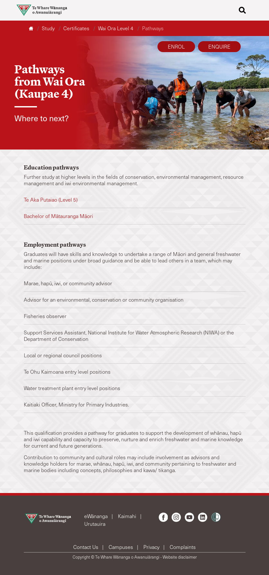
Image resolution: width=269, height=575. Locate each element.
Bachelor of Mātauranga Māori (58, 216)
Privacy (152, 546)
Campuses (121, 546)
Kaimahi (128, 516)
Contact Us (86, 546)
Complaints (183, 546)
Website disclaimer (180, 557)
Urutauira (94, 523)
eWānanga (96, 516)
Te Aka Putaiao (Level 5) (51, 199)
